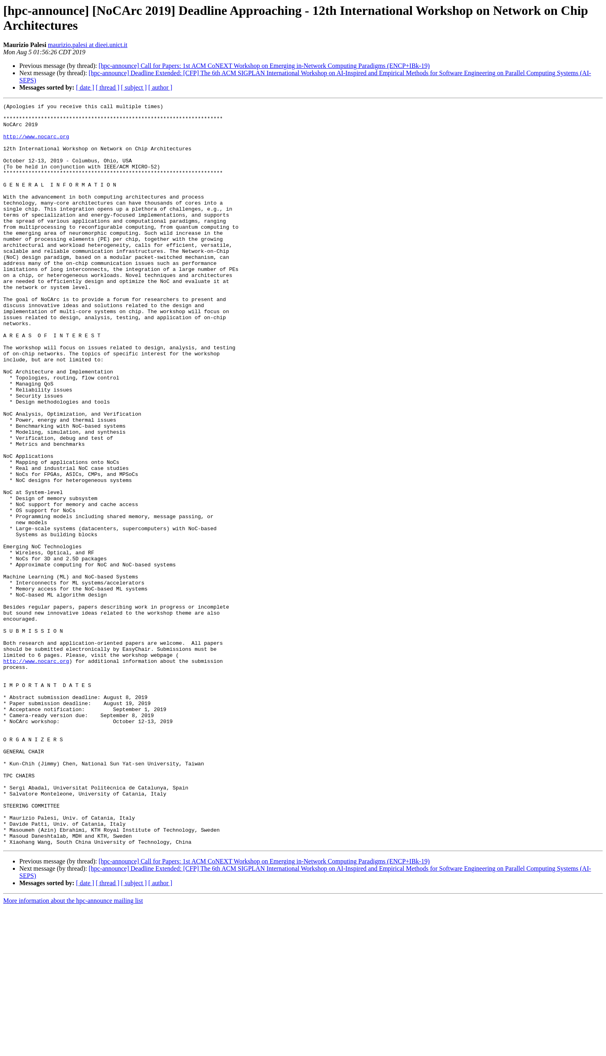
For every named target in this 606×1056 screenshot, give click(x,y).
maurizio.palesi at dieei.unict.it (87, 44)
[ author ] (160, 87)
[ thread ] (107, 87)
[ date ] (85, 87)
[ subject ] (134, 87)
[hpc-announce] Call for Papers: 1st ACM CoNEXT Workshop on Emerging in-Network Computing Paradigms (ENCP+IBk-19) (264, 65)
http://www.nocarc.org (36, 143)
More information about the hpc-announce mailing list (73, 1049)
